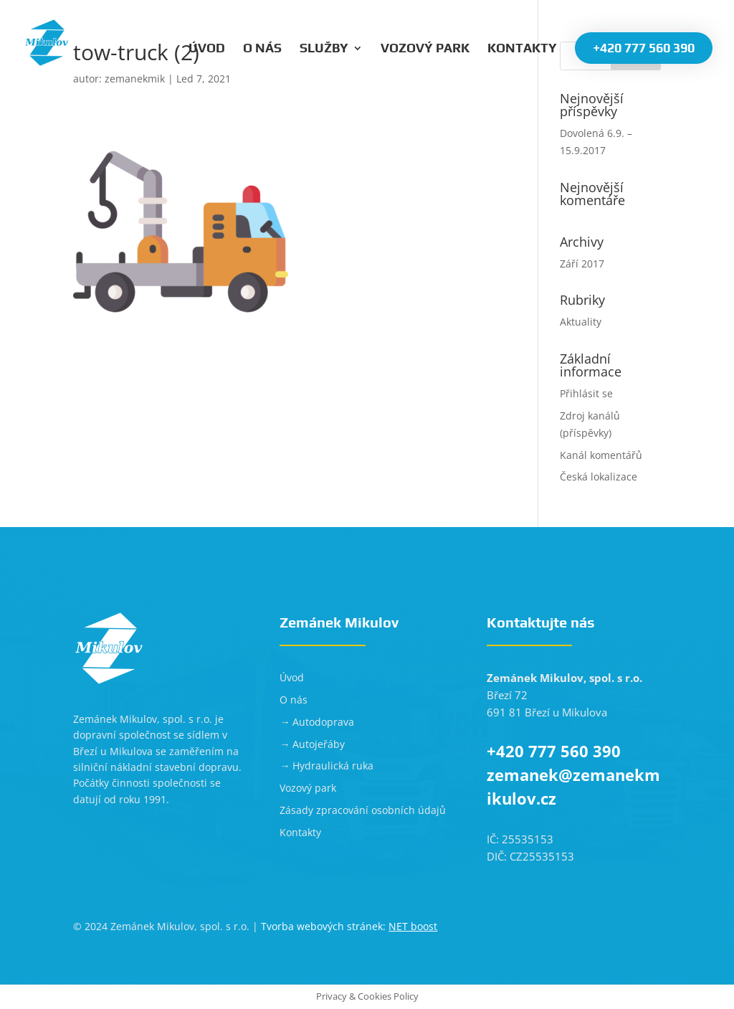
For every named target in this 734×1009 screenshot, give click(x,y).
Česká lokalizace (598, 476)
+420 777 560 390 (644, 47)
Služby (324, 49)
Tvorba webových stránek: (349, 926)
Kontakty (522, 49)
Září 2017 (582, 263)
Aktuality (580, 321)
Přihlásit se (586, 393)
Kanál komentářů (601, 455)
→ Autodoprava (317, 722)
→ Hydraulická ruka (326, 765)
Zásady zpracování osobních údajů (363, 810)
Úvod (207, 49)
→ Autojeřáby (312, 744)
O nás (262, 49)
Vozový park (425, 49)
